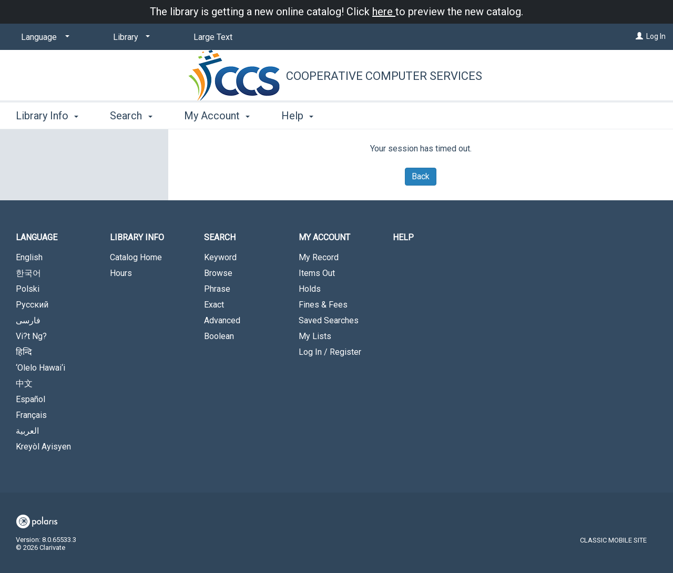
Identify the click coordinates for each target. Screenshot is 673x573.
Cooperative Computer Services (384, 76)
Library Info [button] (47, 115)
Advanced (222, 320)
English (29, 257)
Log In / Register (330, 352)
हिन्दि (24, 352)
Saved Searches (329, 320)
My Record (319, 257)
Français (31, 415)
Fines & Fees (323, 305)
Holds (310, 289)
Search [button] (131, 115)
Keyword (220, 257)
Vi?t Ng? (31, 336)
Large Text (212, 37)
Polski (27, 289)
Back (421, 176)
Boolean (219, 336)
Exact (214, 305)
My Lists (315, 336)
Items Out (317, 273)
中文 (24, 383)
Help (403, 237)
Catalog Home (136, 257)
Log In (656, 36)
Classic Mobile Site (613, 540)
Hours (121, 273)
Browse (218, 273)
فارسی (28, 320)
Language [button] (36, 237)
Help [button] (297, 115)
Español (30, 399)
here (383, 11)
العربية (27, 431)
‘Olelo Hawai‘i (40, 368)
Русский (32, 305)
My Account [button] (217, 115)
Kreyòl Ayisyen (43, 447)
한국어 (28, 273)
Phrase (217, 289)
